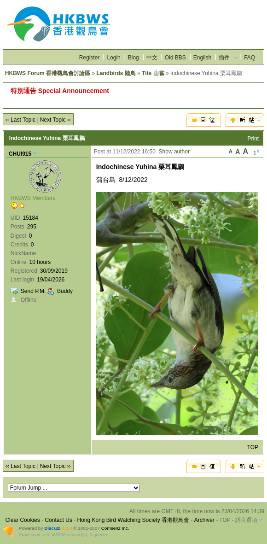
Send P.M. (33, 291)
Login (113, 57)
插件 (224, 57)
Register (89, 57)
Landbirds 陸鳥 (115, 73)
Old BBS (175, 57)
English (202, 57)
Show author (174, 151)
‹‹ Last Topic (20, 120)
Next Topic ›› (55, 120)
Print (253, 138)
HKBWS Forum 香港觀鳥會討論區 (47, 73)
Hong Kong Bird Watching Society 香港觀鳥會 (133, 520)
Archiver (204, 520)
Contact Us (58, 520)
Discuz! (52, 528)
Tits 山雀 (153, 73)
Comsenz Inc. (115, 528)
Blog (133, 57)
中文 (151, 57)
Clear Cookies (22, 520)
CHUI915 (20, 154)
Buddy (65, 291)
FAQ (249, 57)
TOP (252, 447)
